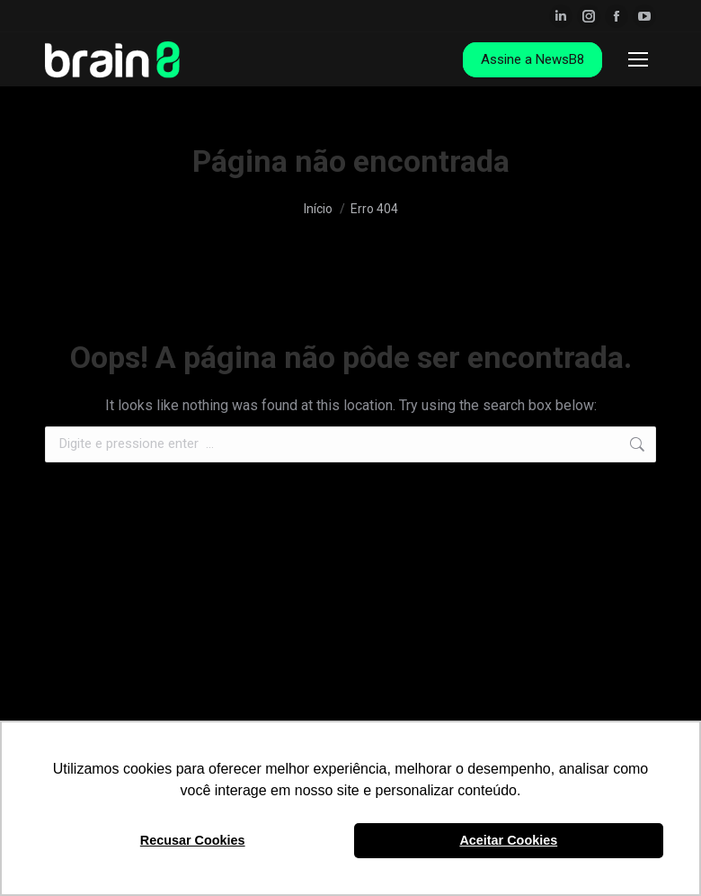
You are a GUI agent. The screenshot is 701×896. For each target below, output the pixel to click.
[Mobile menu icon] (638, 59)
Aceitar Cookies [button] (508, 840)
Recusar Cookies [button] (192, 840)
